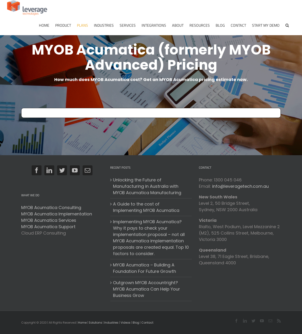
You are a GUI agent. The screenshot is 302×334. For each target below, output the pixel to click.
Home (82, 323)
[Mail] (87, 170)
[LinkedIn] (49, 170)
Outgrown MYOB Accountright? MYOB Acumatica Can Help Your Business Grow (146, 289)
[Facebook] (37, 170)
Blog (136, 323)
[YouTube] (75, 170)
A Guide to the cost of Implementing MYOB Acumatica (146, 207)
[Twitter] (62, 170)
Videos (125, 323)
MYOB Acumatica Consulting (51, 207)
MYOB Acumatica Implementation (56, 214)
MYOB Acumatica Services (48, 220)
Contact (147, 323)
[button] (287, 25)
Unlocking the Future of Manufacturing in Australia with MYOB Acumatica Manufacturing (147, 186)
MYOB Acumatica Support (48, 227)
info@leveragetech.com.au (240, 186)
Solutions (95, 323)
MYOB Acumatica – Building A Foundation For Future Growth (144, 268)
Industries (111, 323)
